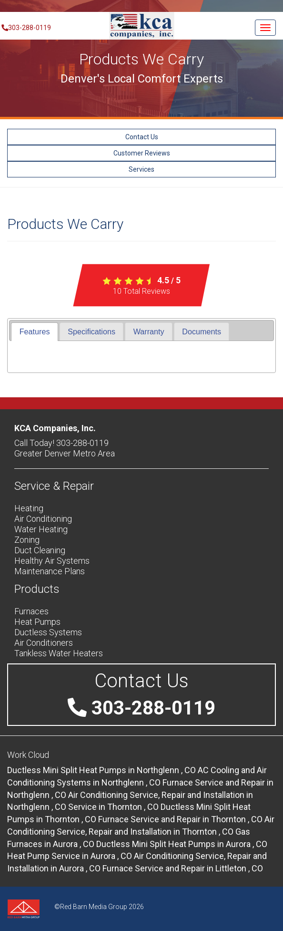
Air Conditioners (43, 643)
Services (141, 169)
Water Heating (41, 529)
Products (37, 589)
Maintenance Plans (49, 571)
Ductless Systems (48, 632)
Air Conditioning (43, 519)
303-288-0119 (25, 27)
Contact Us (141, 137)
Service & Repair (54, 486)
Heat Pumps (37, 622)
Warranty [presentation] (148, 331)
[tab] (34, 331)
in (102, 770)
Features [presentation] (35, 331)
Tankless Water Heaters (58, 653)
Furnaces (31, 611)
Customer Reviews (141, 153)
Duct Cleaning (39, 550)
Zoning (27, 540)
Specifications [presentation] (91, 331)
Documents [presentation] (201, 331)
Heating (28, 508)
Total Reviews (141, 291)
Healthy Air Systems (52, 561)
